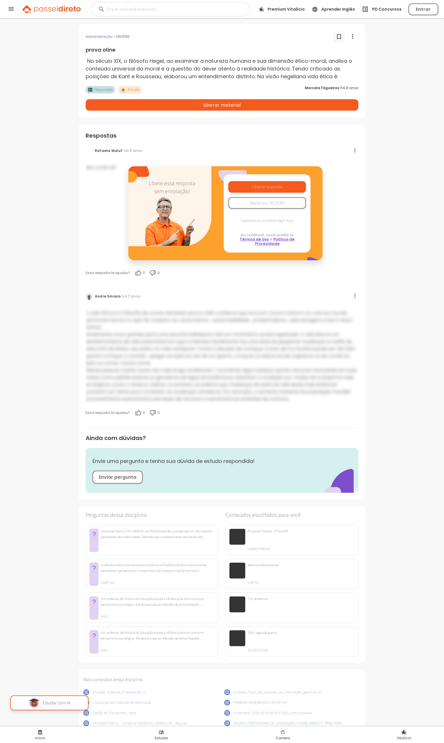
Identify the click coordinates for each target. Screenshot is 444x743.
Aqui (290, 206)
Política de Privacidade (275, 226)
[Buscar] (163, 9)
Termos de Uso (254, 224)
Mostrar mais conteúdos (222, 722)
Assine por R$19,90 (267, 188)
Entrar (423, 9)
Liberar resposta (267, 172)
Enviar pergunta (117, 462)
